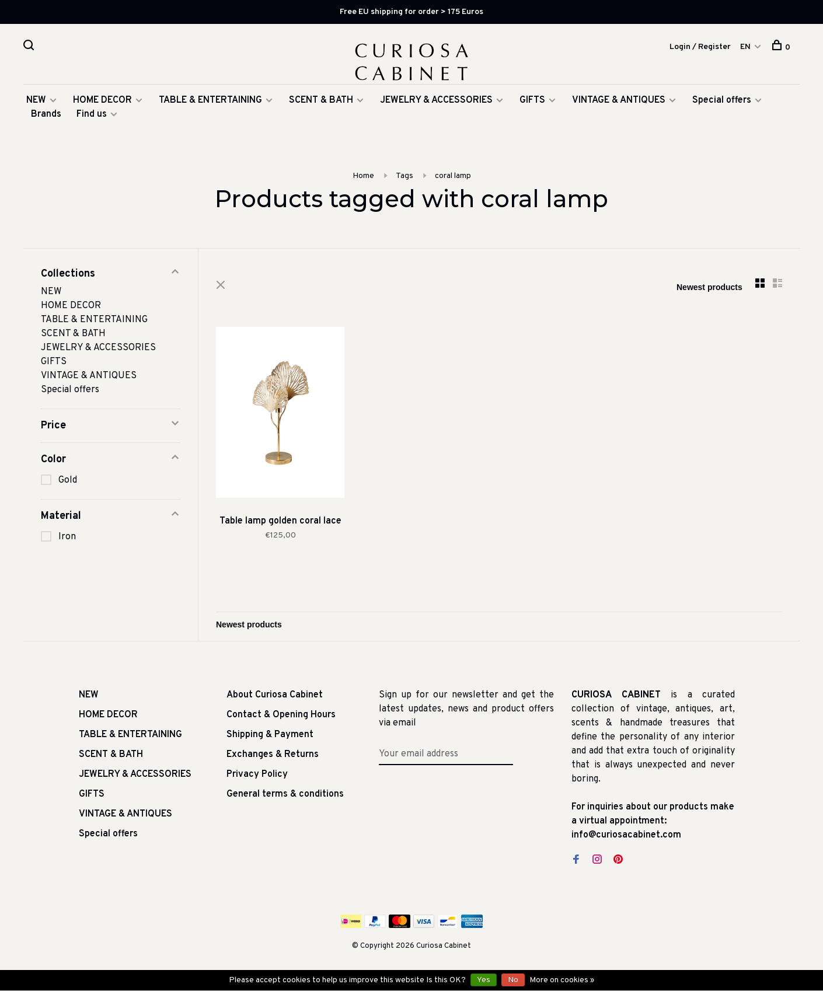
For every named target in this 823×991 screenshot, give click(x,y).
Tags (404, 176)
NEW (36, 100)
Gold (67, 480)
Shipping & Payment (269, 735)
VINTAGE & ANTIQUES (618, 100)
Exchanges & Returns (272, 754)
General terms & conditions (285, 794)
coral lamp (453, 176)
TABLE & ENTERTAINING (210, 100)
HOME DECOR (102, 100)
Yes (483, 980)
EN (745, 47)
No (513, 980)
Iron (67, 537)
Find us (91, 114)
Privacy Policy (257, 774)
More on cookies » (561, 980)
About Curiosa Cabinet (274, 695)
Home (363, 176)
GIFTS (532, 100)
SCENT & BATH (321, 100)
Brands (46, 114)
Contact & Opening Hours (281, 715)
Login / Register (700, 47)
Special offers (721, 100)
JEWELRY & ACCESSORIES (436, 100)
